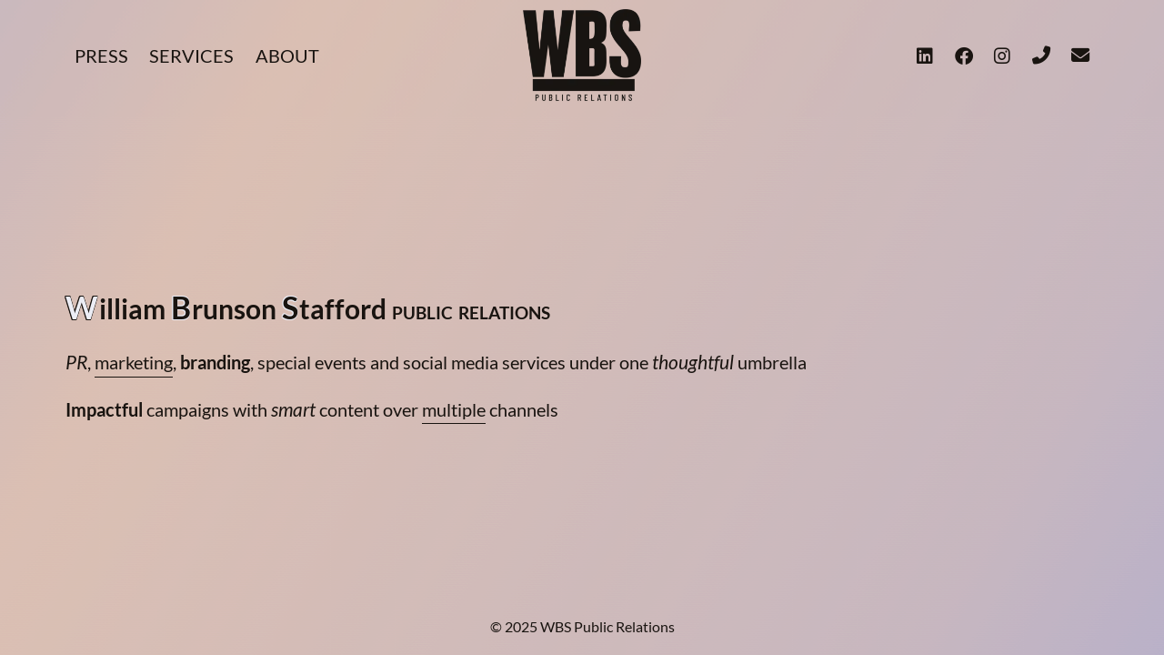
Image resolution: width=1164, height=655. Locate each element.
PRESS (101, 55)
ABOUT (287, 55)
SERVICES (191, 55)
